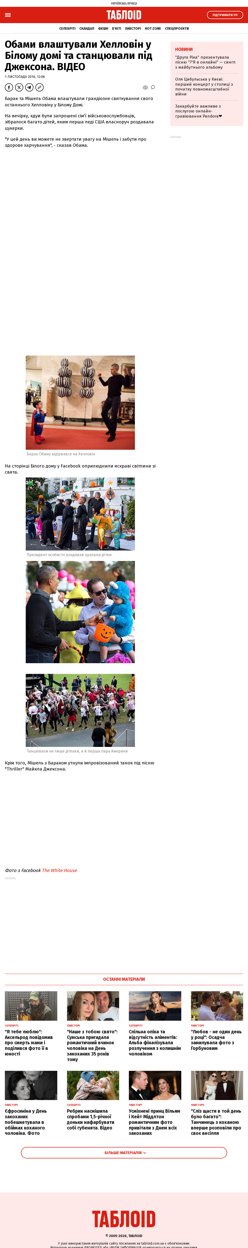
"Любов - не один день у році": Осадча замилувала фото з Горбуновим (216, 1040)
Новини (184, 49)
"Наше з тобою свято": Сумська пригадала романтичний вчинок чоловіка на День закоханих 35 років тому (92, 1045)
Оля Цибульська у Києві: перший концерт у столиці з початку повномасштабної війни (204, 87)
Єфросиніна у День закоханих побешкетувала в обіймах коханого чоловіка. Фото (26, 1122)
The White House (59, 870)
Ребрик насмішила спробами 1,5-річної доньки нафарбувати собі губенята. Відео (90, 1119)
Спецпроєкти (177, 29)
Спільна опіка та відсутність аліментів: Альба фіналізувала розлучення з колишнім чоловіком (155, 1043)
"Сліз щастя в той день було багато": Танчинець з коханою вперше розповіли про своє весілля (216, 1122)
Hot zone (153, 29)
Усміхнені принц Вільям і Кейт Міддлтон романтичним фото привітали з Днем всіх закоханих (154, 1122)
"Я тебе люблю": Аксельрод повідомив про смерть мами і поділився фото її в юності (29, 1043)
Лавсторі (133, 29)
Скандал (86, 29)
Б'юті (116, 29)
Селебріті (67, 29)
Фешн (103, 29)
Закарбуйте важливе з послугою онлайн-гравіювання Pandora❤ (198, 111)
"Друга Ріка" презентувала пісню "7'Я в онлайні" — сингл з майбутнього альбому (205, 62)
